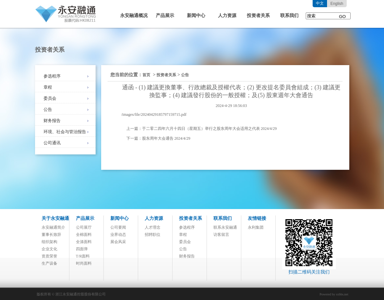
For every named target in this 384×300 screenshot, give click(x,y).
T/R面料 (83, 256)
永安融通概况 (134, 15)
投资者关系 (258, 15)
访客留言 (221, 234)
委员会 (50, 98)
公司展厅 (84, 227)
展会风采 (118, 241)
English (336, 3)
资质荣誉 (49, 256)
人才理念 (152, 227)
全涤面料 (84, 241)
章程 (48, 87)
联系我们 (289, 15)
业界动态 (118, 234)
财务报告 (52, 120)
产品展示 (165, 15)
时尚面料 (84, 263)
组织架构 (49, 241)
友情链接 (257, 218)
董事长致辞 (51, 234)
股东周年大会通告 (158, 138)
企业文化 (49, 249)
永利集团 (256, 227)
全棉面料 (84, 234)
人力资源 (227, 15)
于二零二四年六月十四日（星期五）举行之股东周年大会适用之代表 (201, 128)
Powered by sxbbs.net (334, 294)
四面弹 (82, 249)
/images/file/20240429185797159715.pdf (154, 114)
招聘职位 (152, 234)
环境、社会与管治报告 (65, 131)
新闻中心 (196, 15)
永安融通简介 (53, 227)
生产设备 (49, 263)
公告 (48, 109)
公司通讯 (52, 142)
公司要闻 (118, 227)
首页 (146, 75)
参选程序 (52, 76)
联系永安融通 (225, 227)
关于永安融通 (55, 218)
